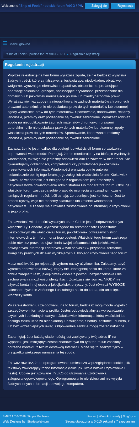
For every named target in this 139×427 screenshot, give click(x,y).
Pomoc (92, 416)
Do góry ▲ (129, 416)
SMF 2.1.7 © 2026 (14, 416)
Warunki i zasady (109, 416)
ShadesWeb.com (38, 421)
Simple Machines (38, 416)
